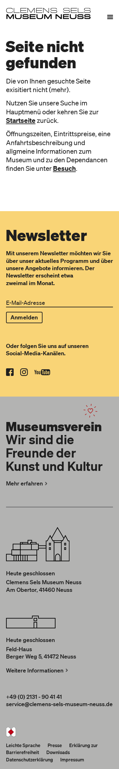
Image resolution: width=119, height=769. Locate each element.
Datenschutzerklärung (29, 759)
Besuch (64, 168)
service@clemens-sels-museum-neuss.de (59, 703)
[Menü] (110, 17)
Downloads (58, 752)
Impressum (72, 759)
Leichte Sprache (23, 745)
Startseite (21, 120)
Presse (55, 745)
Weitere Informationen (37, 670)
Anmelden (24, 317)
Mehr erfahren (27, 483)
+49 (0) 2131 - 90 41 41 (34, 696)
